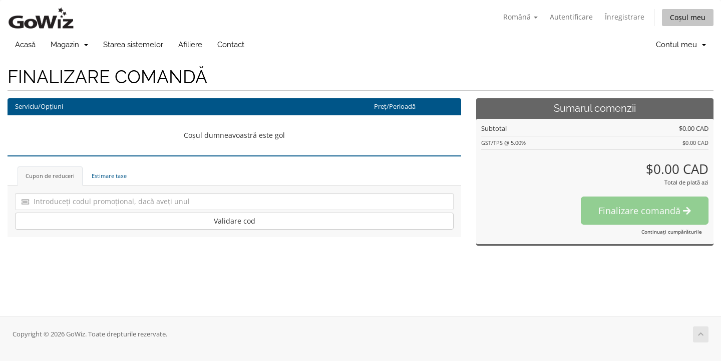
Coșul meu (687, 17)
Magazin (69, 44)
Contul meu (681, 44)
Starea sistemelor (133, 44)
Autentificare (571, 17)
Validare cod (234, 221)
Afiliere (190, 44)
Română (520, 17)
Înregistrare (624, 17)
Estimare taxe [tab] (109, 175)
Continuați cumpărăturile (671, 231)
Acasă (25, 44)
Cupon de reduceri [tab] (50, 175)
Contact (230, 44)
